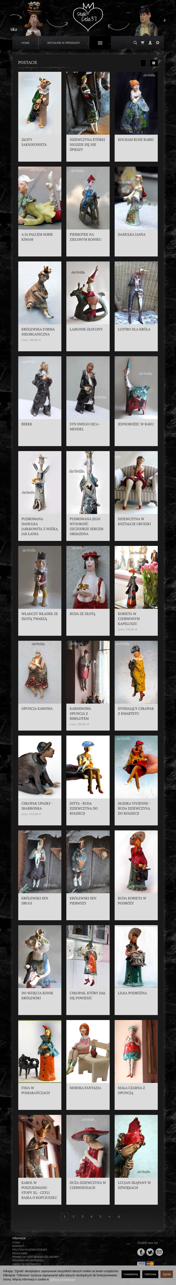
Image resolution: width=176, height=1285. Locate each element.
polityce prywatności (63, 1279)
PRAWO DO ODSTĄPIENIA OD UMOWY (35, 1257)
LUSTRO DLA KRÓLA (134, 329)
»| (119, 1216)
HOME (26, 42)
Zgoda (167, 1274)
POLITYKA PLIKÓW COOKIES (29, 1249)
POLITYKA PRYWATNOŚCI (28, 1260)
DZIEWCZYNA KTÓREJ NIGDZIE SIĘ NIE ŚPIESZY (87, 144)
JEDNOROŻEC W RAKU (136, 424)
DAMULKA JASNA (132, 234)
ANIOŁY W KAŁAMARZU (26, 1264)
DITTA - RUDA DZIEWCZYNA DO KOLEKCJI (84, 808)
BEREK (27, 424)
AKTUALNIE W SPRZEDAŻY (63, 42)
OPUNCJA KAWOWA (37, 708)
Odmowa (150, 1274)
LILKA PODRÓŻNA (132, 993)
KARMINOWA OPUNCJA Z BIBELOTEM (80, 713)
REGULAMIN (19, 1253)
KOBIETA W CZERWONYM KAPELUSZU (129, 618)
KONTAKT (18, 1246)
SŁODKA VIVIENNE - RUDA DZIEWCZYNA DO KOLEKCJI (134, 808)
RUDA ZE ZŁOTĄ (82, 613)
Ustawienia (131, 1274)
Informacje (19, 1238)
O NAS (16, 1242)
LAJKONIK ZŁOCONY (86, 329)
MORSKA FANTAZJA (85, 1088)
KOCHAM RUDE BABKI (136, 139)
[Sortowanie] (143, 63)
